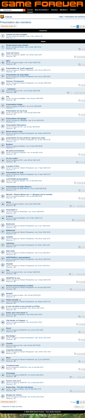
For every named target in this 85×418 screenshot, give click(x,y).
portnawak (23, 308)
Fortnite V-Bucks (56, 414)
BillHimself (10, 230)
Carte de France (12, 53)
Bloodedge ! (11, 336)
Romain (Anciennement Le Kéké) (19, 286)
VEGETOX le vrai (13, 278)
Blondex (22, 36)
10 (83, 274)
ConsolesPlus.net (28, 414)
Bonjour (9, 144)
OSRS (37, 416)
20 (75, 93)
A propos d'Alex (12, 166)
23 (83, 93)
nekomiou (10, 243)
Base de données (42, 10)
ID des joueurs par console (17, 45)
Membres (64, 10)
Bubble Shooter (45, 416)
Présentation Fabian (14, 104)
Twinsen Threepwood (27, 70)
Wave (8, 358)
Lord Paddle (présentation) (17, 179)
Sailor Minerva (24, 188)
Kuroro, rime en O (13, 381)
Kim (7, 270)
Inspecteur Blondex (14, 350)
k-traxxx (9, 216)
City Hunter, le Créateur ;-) (16, 320)
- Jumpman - (11, 89)
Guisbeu (9, 237)
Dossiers (54, 10)
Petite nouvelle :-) (13, 300)
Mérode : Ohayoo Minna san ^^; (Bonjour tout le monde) (29, 194)
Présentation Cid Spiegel (16, 119)
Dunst (8, 328)
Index (61, 17)
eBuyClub (47, 414)
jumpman (23, 152)
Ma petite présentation (15, 151)
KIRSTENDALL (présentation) (18, 257)
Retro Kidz (10, 251)
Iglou (8, 61)
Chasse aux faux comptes (16, 34)
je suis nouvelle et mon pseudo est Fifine (23, 306)
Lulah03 (22, 55)
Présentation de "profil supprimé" (20, 68)
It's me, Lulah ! (12, 158)
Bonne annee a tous (14, 131)
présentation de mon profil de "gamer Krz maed (25, 138)
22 (81, 93)
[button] (83, 26)
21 (78, 93)
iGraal (41, 414)
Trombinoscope (12, 365)
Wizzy (22, 47)
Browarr (9, 293)
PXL (21, 90)
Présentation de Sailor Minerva (18, 187)
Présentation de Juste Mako (17, 75)
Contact (30, 12)
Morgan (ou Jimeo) (14, 395)
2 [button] (80, 26)
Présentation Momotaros (16, 125)
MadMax (22, 98)
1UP (36, 414)
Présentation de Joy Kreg (16, 111)
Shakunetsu (24, 211)
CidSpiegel (23, 120)
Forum (73, 10)
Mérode (22, 181)
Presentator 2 (11, 210)
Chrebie (9, 344)
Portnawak (10, 373)
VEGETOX (23, 330)
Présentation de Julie (15, 172)
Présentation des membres (75, 17)
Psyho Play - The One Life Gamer (19, 387)
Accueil (30, 10)
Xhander (9, 264)
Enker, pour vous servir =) (16, 313)
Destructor (10, 224)
